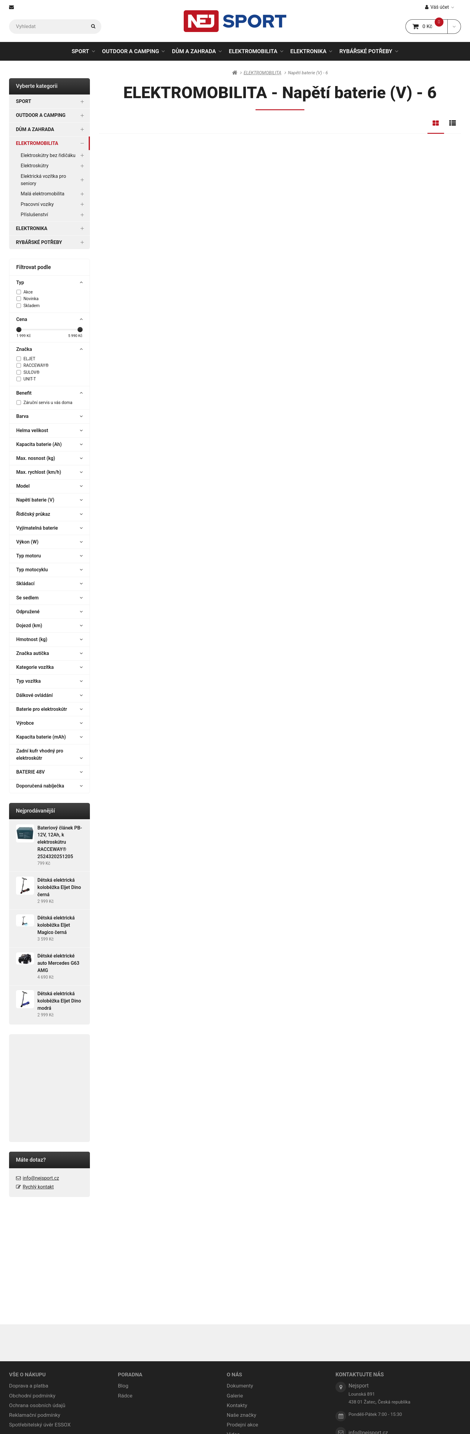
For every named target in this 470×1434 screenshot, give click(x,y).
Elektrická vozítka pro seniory (54, 179)
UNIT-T (30, 379)
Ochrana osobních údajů (37, 1288)
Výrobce (49, 723)
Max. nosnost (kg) (49, 458)
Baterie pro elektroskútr (49, 709)
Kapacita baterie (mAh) (49, 737)
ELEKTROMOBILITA (253, 53)
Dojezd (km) (49, 625)
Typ (49, 282)
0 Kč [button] (430, 26)
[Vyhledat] (55, 26)
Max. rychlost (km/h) (49, 472)
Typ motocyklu (49, 569)
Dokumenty (240, 1268)
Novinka (31, 298)
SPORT (80, 51)
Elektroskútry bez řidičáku (54, 155)
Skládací (49, 583)
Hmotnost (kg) (49, 639)
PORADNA (130, 1257)
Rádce (125, 1278)
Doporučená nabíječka (49, 786)
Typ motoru (49, 556)
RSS (226, 1421)
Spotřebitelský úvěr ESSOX (40, 1307)
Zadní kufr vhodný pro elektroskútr (49, 755)
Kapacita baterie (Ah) (49, 444)
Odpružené (49, 611)
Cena (49, 319)
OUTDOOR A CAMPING (130, 51)
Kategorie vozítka (49, 667)
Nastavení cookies (252, 1421)
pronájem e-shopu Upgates (300, 1421)
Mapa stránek (206, 1421)
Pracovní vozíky (54, 204)
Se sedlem (49, 598)
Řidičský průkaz (49, 514)
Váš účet (439, 7)
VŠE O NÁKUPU (27, 1257)
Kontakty (237, 1288)
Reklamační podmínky (35, 1297)
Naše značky (242, 1297)
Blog (123, 1268)
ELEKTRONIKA (308, 51)
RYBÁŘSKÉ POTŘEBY (365, 51)
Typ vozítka (49, 681)
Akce (28, 292)
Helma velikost (49, 430)
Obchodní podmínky (32, 1278)
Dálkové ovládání (49, 695)
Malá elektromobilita (54, 193)
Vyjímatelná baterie (49, 528)
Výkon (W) (49, 542)
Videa (233, 1317)
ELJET (30, 358)
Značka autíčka (49, 653)
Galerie (235, 1278)
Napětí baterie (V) (49, 500)
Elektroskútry (54, 165)
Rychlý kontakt (38, 1187)
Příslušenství (54, 214)
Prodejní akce (243, 1307)
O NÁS (234, 1257)
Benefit (49, 393)
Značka (49, 349)
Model (49, 486)
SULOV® (32, 372)
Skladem (32, 305)
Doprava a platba (29, 1268)
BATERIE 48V (49, 772)
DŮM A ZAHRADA (194, 51)
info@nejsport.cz (41, 1178)
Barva (49, 416)
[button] (454, 26)
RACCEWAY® (36, 365)
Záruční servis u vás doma (48, 402)
